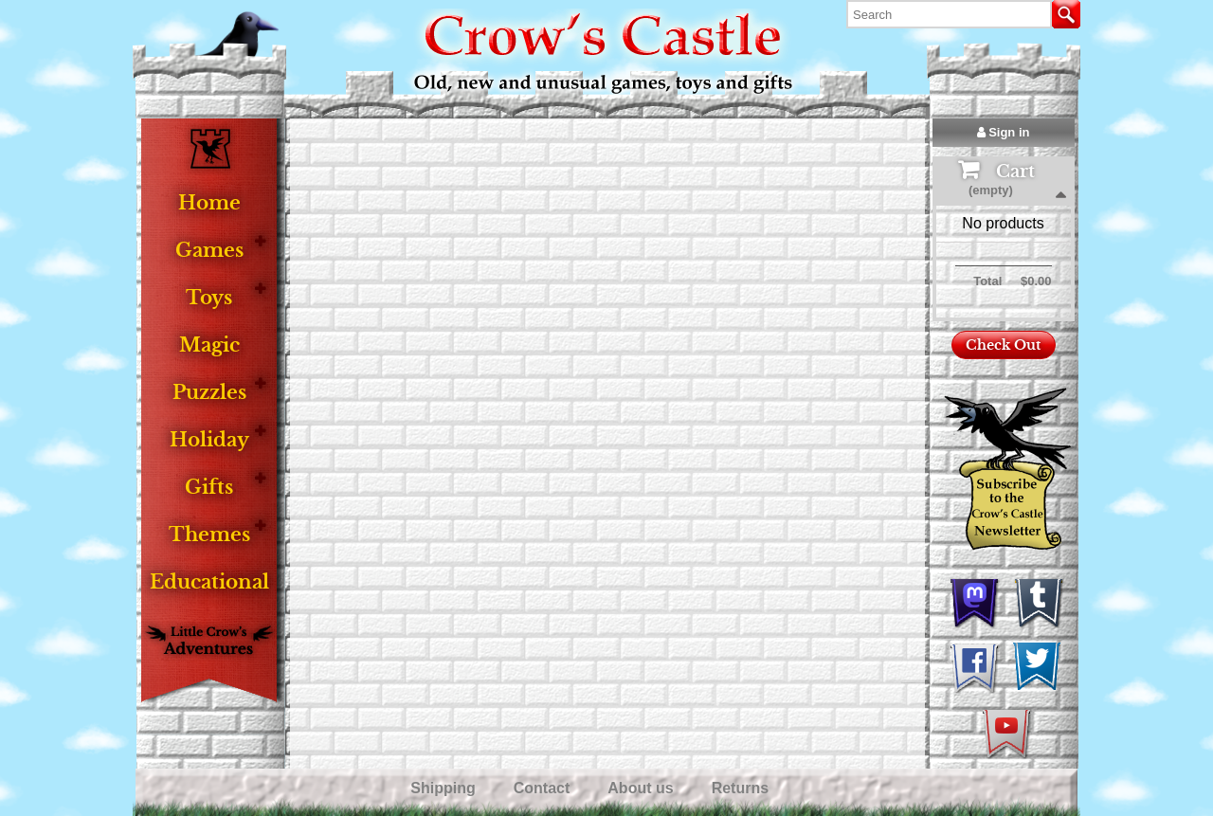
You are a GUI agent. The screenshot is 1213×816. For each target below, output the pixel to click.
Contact (544, 788)
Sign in (1003, 132)
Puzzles (209, 393)
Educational (209, 582)
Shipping (445, 788)
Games (209, 251)
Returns (742, 788)
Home (209, 203)
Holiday (209, 440)
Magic (209, 345)
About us (642, 788)
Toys (209, 298)
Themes (209, 535)
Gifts (209, 487)
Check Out (1003, 345)
